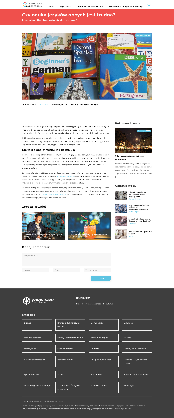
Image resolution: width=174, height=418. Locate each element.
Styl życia (44, 104)
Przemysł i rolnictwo (34, 360)
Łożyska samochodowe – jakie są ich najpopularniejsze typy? (140, 207)
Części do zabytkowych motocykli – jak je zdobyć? (43, 236)
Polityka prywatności (92, 304)
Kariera (127, 337)
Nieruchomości (65, 348)
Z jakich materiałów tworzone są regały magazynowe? (137, 194)
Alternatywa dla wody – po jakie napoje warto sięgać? (88, 236)
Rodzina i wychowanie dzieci (135, 362)
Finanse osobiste (60, 4)
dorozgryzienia (29, 105)
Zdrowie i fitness (99, 385)
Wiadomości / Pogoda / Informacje (130, 4)
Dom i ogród (97, 323)
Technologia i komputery (37, 385)
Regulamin (108, 304)
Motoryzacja (30, 348)
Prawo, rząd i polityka (135, 348)
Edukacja (128, 323)
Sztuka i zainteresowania (101, 4)
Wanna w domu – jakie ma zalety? (140, 233)
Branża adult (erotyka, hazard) (68, 325)
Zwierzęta (129, 385)
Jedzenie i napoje (100, 337)
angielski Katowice (65, 176)
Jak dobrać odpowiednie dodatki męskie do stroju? (140, 220)
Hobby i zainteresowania (70, 337)
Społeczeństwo (31, 374)
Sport (72, 4)
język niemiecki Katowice (54, 194)
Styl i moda (83, 4)
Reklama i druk (65, 360)
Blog (78, 304)
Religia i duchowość (101, 360)
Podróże (95, 348)
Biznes (27, 323)
